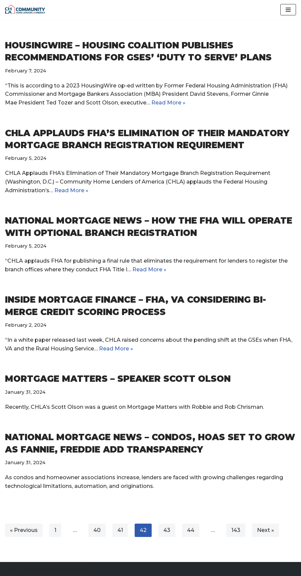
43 (166, 530)
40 (97, 530)
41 (120, 530)
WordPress (72, 569)
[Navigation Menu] (288, 9)
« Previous (24, 530)
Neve (12, 569)
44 (190, 530)
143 (235, 530)
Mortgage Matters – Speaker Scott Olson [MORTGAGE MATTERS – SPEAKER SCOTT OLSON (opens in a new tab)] (118, 378)
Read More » (71, 190)
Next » (265, 530)
